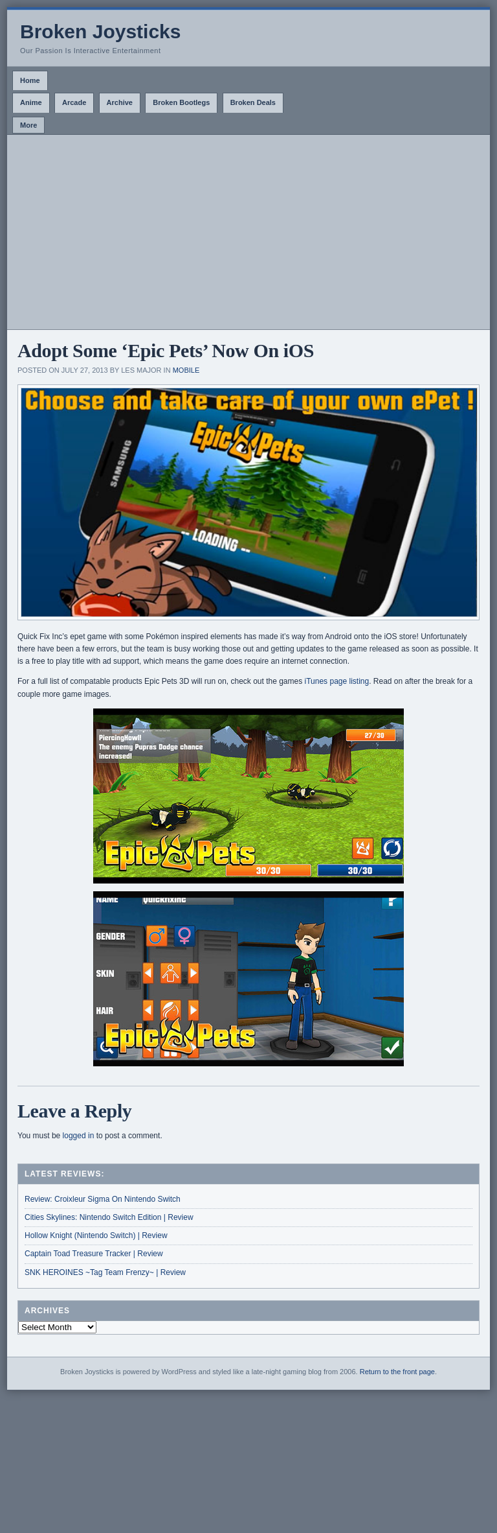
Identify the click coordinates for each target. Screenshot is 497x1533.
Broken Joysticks (100, 31)
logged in (78, 1135)
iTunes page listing (337, 681)
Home (30, 80)
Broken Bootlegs (181, 102)
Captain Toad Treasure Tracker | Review (94, 1253)
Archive (120, 102)
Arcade (74, 102)
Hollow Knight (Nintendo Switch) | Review (96, 1235)
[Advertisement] (248, 232)
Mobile (186, 370)
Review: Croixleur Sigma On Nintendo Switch (103, 1199)
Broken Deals (253, 102)
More (28, 125)
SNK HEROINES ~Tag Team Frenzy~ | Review (105, 1272)
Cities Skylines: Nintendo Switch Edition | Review (109, 1217)
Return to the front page (397, 1371)
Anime (31, 102)
